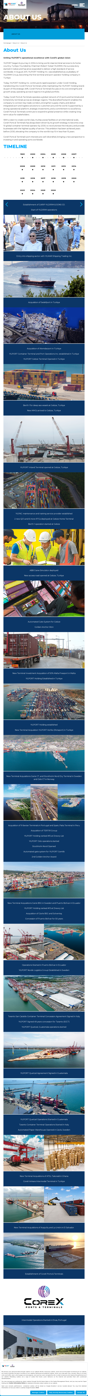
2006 (63, 154)
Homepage (7, 43)
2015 (22, 178)
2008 (22, 166)
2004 (42, 154)
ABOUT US (15, 34)
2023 (22, 190)
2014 (74, 166)
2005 (53, 154)
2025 (43, 190)
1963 (22, 154)
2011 (53, 166)
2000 (32, 154)
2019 (63, 178)
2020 (74, 178)
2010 (43, 166)
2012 (63, 166)
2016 (32, 178)
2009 (32, 166)
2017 (43, 178)
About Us (16, 43)
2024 (32, 190)
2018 (53, 178)
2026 (53, 190)
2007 (74, 154)
